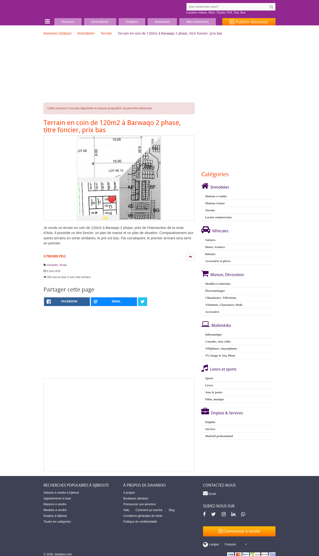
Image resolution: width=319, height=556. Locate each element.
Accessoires (212, 312)
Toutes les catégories (57, 521)
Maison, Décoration (227, 274)
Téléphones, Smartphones (221, 348)
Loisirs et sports (223, 369)
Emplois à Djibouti (55, 516)
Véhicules (220, 231)
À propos (129, 492)
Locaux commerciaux (218, 217)
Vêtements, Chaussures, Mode (223, 305)
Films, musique (214, 399)
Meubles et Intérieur (218, 283)
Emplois (210, 422)
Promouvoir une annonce (139, 504)
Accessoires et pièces (217, 261)
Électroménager (215, 291)
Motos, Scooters (215, 247)
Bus (243, 12)
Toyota (221, 12)
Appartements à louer (57, 498)
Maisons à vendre (216, 196)
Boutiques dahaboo (135, 498)
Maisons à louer (215, 203)
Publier (249, 22)
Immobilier (86, 33)
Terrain (106, 33)
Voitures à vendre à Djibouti (61, 492)
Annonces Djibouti (58, 33)
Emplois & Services (227, 413)
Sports (209, 378)
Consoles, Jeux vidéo (218, 341)
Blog (172, 510)
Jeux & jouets (213, 392)
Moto (211, 12)
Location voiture (196, 12)
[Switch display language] (225, 544)
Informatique (213, 334)
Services (210, 429)
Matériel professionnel (219, 436)
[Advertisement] (119, 425)
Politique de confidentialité (140, 521)
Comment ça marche (149, 510)
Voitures (210, 240)
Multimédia (221, 325)
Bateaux (210, 254)
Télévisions (229, 298)
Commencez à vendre (239, 531)
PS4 (229, 12)
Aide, (126, 510)
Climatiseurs (213, 298)
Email (209, 493)
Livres (209, 385)
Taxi (236, 12)
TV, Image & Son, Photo (220, 355)
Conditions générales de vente (142, 516)
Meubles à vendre (55, 510)
